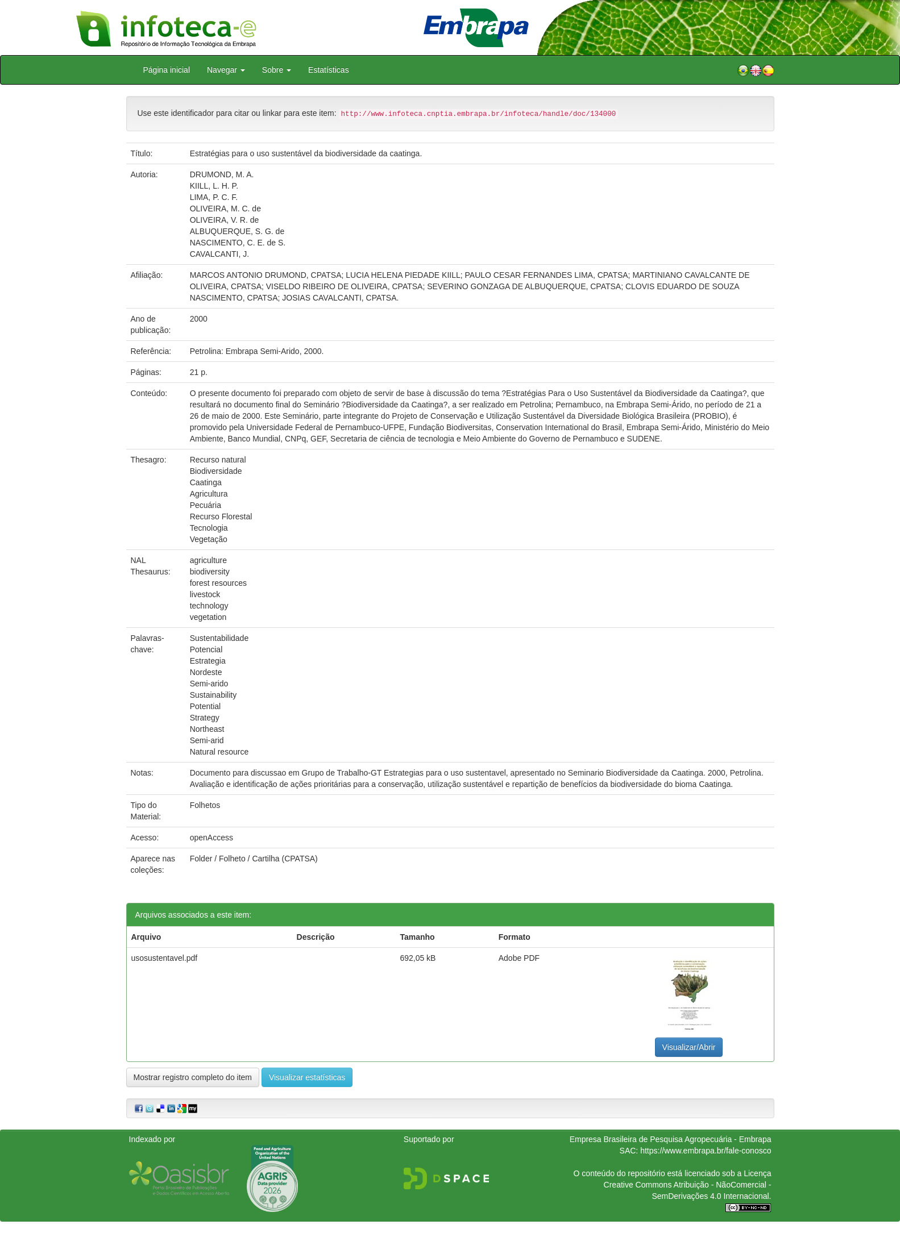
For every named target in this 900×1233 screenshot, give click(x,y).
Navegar (226, 69)
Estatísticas (328, 69)
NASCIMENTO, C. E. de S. (238, 242)
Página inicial (166, 69)
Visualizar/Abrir (689, 1047)
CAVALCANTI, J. (220, 254)
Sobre (276, 69)
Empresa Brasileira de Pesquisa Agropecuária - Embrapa (671, 1139)
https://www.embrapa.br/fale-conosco (705, 1150)
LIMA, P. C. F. (214, 197)
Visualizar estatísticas (307, 1077)
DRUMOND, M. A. (222, 174)
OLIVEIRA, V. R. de (224, 219)
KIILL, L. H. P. (214, 185)
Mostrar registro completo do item (193, 1077)
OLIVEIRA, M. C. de (225, 208)
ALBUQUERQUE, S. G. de (237, 231)
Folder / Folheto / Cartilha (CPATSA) (254, 858)
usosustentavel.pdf (164, 958)
